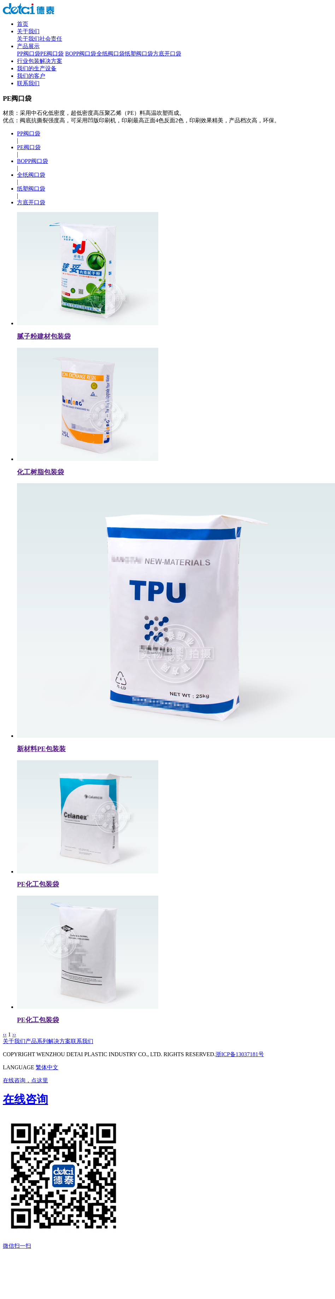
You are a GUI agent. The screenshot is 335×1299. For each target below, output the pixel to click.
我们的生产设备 (37, 68)
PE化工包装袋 (38, 884)
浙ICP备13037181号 (240, 1054)
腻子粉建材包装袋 (44, 336)
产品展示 (28, 46)
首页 (22, 24)
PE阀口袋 (52, 54)
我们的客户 (31, 76)
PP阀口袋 (28, 54)
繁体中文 (47, 1067)
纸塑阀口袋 (139, 54)
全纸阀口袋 (110, 54)
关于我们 (28, 31)
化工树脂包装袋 (40, 472)
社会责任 (51, 39)
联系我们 (28, 83)
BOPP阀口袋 (80, 54)
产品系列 (36, 1041)
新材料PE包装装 (41, 749)
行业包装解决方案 (39, 61)
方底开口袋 (167, 54)
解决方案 (59, 1041)
